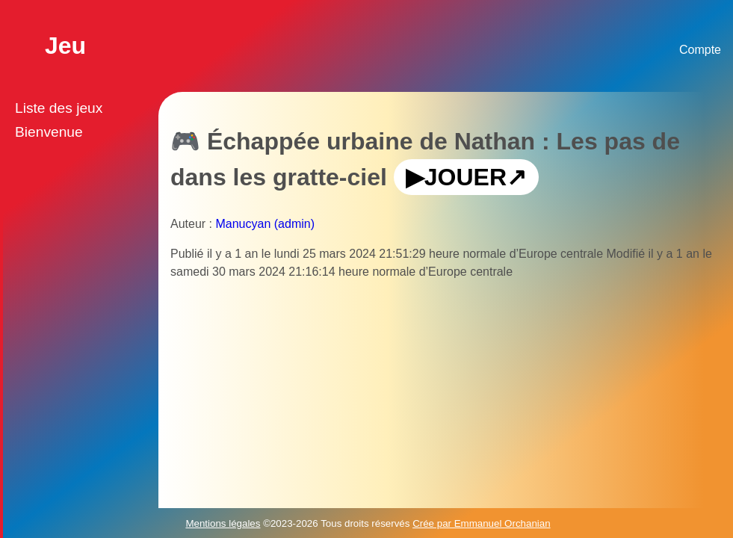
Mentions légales (222, 523)
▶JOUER (456, 177)
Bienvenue (49, 132)
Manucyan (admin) (265, 223)
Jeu (65, 45)
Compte (700, 49)
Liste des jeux (58, 108)
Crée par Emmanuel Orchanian (481, 523)
